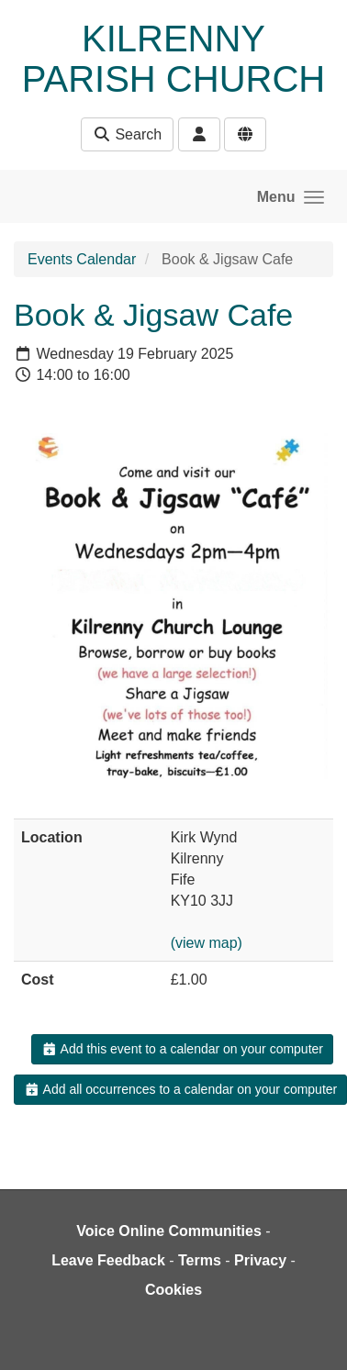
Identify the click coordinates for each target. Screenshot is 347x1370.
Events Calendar (82, 259)
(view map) (206, 943)
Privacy (260, 1260)
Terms (199, 1260)
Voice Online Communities (169, 1231)
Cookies (173, 1290)
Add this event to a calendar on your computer (182, 1048)
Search (127, 134)
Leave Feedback (108, 1260)
